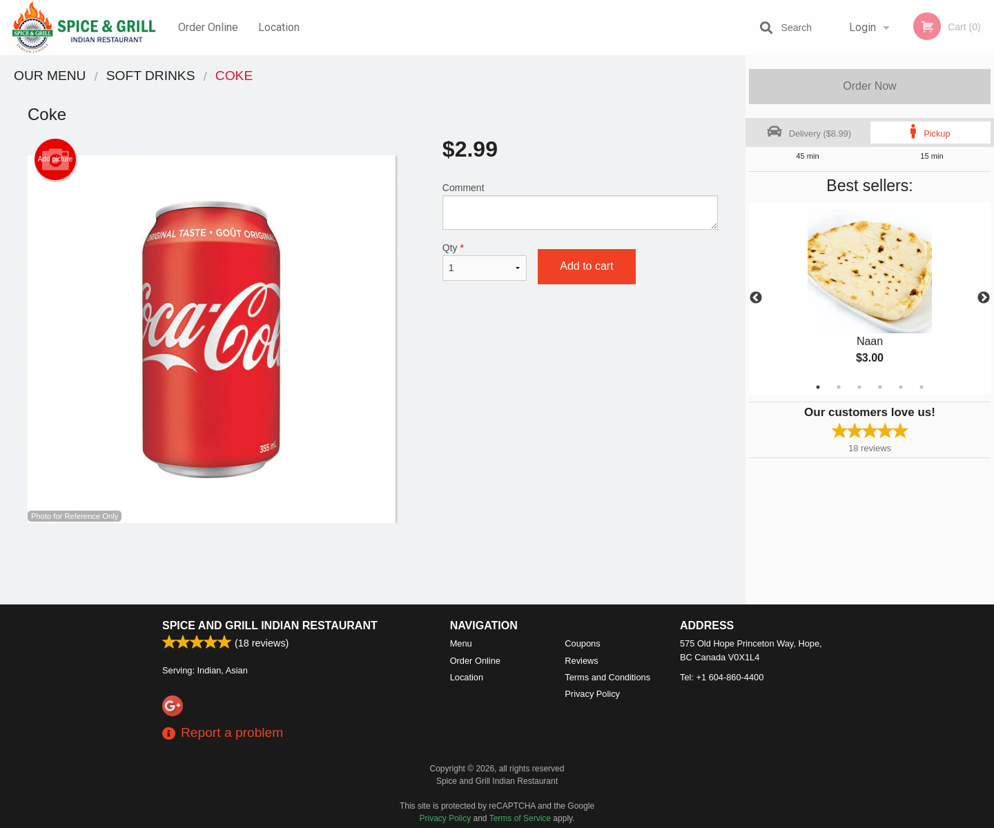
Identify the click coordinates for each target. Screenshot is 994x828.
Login (862, 27)
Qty (484, 261)
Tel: (721, 677)
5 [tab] (901, 387)
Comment (580, 206)
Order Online (208, 27)
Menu (461, 643)
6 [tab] (921, 387)
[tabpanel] (869, 298)
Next (984, 298)
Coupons (582, 643)
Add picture (55, 159)
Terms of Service (520, 818)
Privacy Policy (592, 694)
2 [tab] (839, 387)
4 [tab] (880, 387)
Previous (756, 298)
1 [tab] (818, 387)
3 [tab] (859, 387)
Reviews (581, 661)
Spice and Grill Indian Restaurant (270, 625)
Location (279, 27)
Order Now (869, 86)
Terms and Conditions (607, 677)
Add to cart (586, 266)
